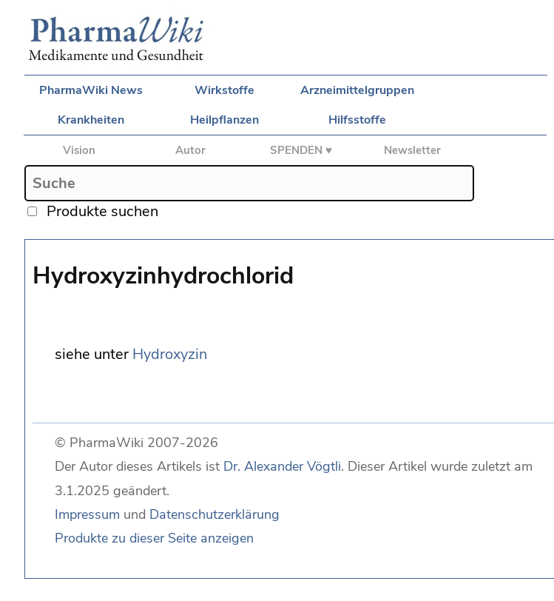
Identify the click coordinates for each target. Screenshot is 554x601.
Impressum (87, 514)
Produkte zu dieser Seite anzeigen (154, 538)
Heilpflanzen (224, 120)
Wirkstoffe (224, 90)
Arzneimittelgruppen (357, 90)
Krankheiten (91, 120)
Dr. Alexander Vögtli (282, 466)
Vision (79, 150)
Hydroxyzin (169, 354)
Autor (190, 150)
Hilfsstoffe (357, 120)
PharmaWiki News (91, 90)
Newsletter (412, 150)
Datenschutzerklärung (214, 514)
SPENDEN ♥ (301, 150)
